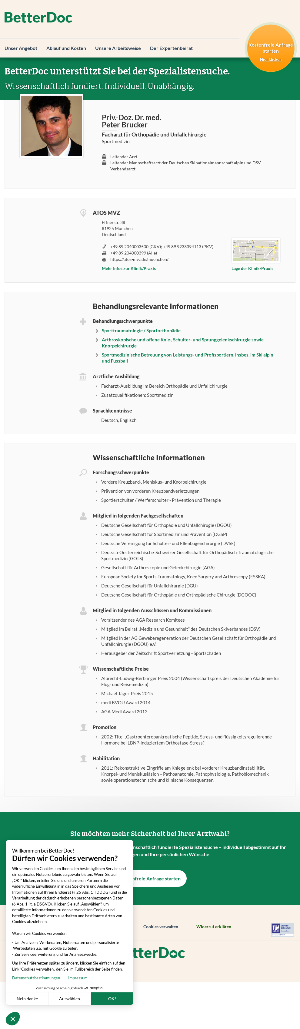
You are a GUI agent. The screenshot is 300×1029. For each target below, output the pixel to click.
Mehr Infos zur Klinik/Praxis (129, 268)
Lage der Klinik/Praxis (252, 268)
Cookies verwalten (160, 926)
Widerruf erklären (213, 926)
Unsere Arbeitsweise (118, 48)
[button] (12, 1018)
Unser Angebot (21, 48)
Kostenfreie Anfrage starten (150, 878)
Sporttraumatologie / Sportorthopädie (141, 330)
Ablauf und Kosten (66, 48)
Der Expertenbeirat (171, 48)
